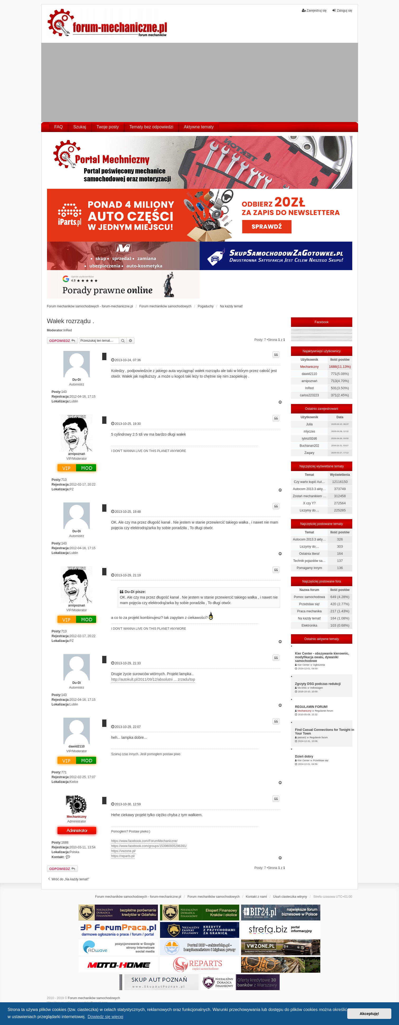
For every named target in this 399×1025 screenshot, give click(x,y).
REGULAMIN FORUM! (311, 707)
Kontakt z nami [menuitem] (256, 897)
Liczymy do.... (309, 510)
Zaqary (309, 453)
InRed (67, 330)
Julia (309, 424)
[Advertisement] (199, 82)
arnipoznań (76, 454)
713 (64, 480)
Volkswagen (316, 688)
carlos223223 (309, 395)
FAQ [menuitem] (58, 127)
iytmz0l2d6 (309, 438)
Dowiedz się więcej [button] (105, 1016)
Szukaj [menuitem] (79, 127)
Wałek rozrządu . (70, 321)
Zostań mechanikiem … (309, 496)
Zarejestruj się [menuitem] (314, 10)
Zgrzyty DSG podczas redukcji (318, 684)
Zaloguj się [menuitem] (342, 10)
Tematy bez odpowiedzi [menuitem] (151, 127)
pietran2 (302, 737)
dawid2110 (77, 746)
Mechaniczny (77, 817)
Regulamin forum (324, 710)
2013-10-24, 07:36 (126, 360)
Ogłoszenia (319, 665)
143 (64, 392)
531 (334, 388)
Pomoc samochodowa (309, 597)
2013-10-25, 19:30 (126, 424)
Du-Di (76, 380)
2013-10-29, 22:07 (126, 727)
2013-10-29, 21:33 (126, 663)
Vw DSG (302, 688)
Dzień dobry (304, 756)
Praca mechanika (309, 611)
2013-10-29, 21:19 (126, 575)
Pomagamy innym (309, 568)
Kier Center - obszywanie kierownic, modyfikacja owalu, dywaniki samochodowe (322, 657)
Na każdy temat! (309, 618)
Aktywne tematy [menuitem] (199, 127)
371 (334, 395)
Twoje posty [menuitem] (108, 127)
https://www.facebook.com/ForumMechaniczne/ (144, 841)
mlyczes (309, 431)
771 (64, 772)
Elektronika (309, 625)
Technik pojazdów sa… (309, 561)
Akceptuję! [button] (369, 1014)
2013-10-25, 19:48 (126, 512)
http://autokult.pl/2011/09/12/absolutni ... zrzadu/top (153, 679)
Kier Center (304, 665)
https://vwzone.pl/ (123, 851)
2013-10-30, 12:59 (126, 804)
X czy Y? (309, 503)
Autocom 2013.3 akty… (309, 489)
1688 (64, 842)
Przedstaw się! (309, 604)
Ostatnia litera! (309, 554)
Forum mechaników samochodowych (94, 998)
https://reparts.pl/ (123, 856)
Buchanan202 (309, 446)
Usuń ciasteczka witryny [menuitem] (290, 897)
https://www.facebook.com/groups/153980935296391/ (149, 846)
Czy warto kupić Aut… (309, 482)
